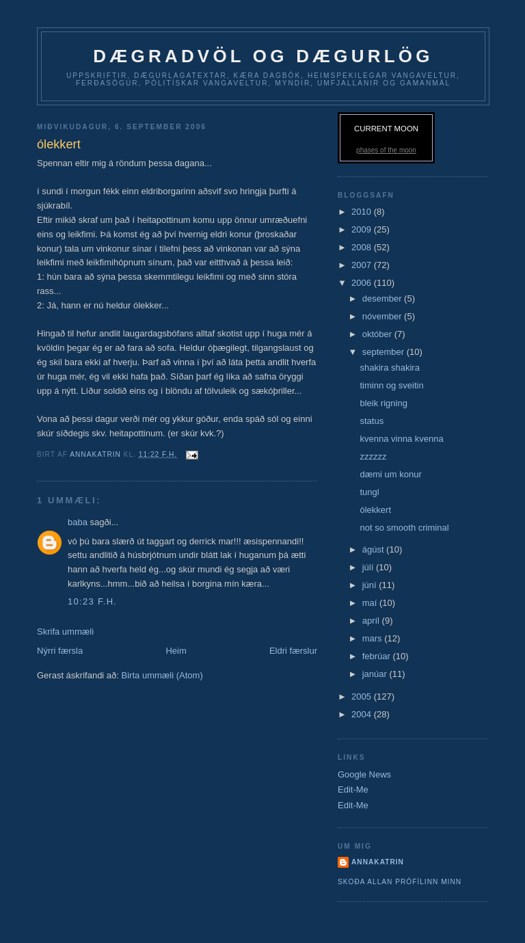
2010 (362, 212)
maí (370, 603)
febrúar (377, 656)
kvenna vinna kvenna (401, 439)
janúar (376, 674)
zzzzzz (373, 456)
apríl (372, 620)
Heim (175, 651)
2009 (362, 229)
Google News (364, 774)
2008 (362, 247)
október (378, 334)
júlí (369, 567)
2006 (362, 283)
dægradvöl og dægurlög (263, 56)
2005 (362, 696)
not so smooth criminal (404, 527)
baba (79, 522)
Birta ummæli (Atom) (162, 675)
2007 (362, 265)
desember (383, 298)
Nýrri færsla (60, 651)
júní (370, 585)
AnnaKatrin (377, 862)
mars (373, 638)
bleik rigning (383, 403)
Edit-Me (353, 789)
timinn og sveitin (391, 385)
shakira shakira (389, 367)
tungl (369, 492)
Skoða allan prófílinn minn (399, 882)
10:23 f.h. (92, 601)
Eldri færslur (293, 651)
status (371, 421)
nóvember (383, 316)
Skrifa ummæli (65, 631)
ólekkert (375, 510)
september (384, 352)
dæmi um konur (390, 474)
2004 (362, 714)
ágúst (374, 549)
